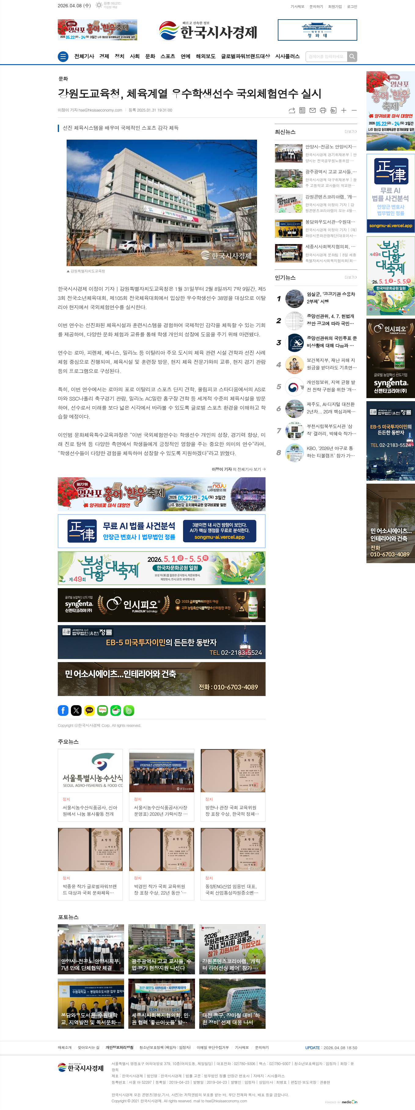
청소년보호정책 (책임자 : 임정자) (164, 1047)
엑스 (76, 710)
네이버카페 (115, 710)
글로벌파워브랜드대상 (245, 56)
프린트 (323, 110)
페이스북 (63, 710)
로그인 (352, 6)
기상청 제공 (110, 7)
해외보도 (205, 56)
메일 (313, 110)
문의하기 (316, 6)
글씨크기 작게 (354, 110)
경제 (104, 56)
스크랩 (333, 110)
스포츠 (167, 56)
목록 (302, 110)
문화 (150, 56)
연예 (185, 56)
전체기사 (84, 56)
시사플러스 (287, 56)
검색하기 (352, 56)
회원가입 (335, 6)
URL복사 (292, 110)
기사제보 (297, 6)
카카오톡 (89, 710)
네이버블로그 (102, 710)
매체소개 (65, 1047)
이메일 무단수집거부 (213, 1047)
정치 (119, 56)
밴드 (128, 710)
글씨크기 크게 (344, 110)
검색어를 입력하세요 (326, 56)
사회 (135, 56)
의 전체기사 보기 (236, 469)
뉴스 (68, 741)
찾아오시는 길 (89, 1047)
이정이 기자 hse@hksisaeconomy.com (90, 110)
